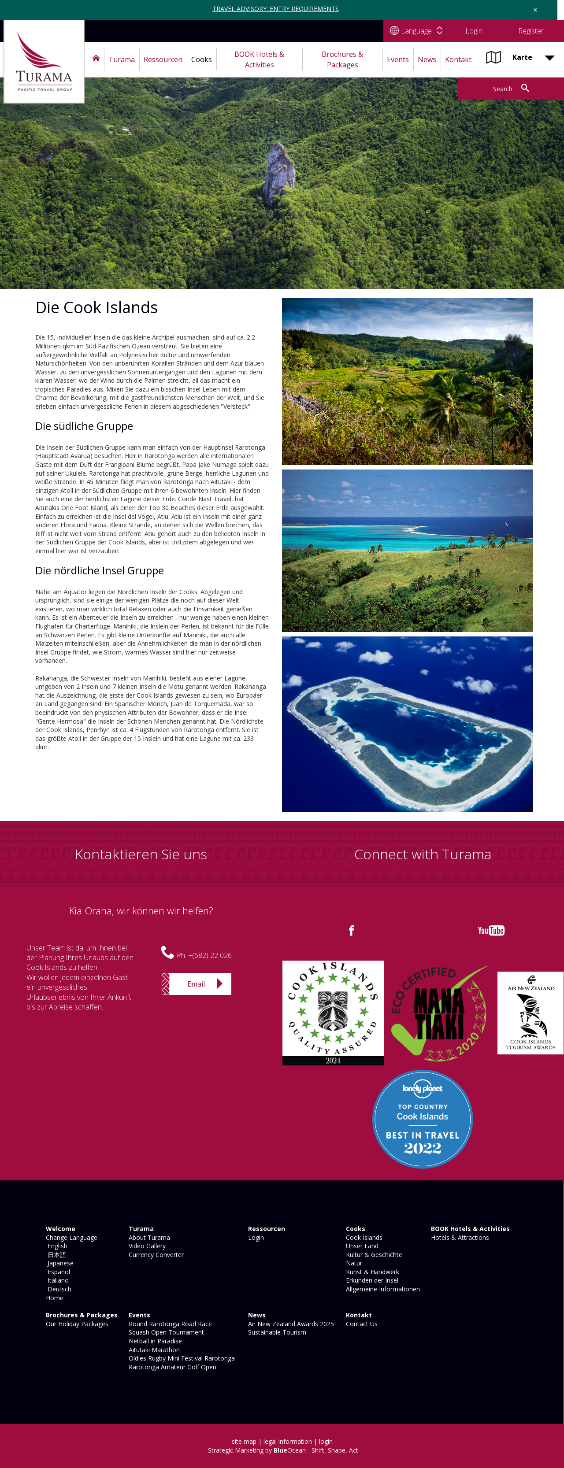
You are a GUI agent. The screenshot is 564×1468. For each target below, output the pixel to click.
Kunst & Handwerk (371, 1272)
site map (244, 1441)
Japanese (59, 1263)
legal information (287, 1441)
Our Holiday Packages (76, 1324)
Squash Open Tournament (165, 1332)
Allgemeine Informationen (382, 1289)
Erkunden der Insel (371, 1280)
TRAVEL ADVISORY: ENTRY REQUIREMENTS (275, 8)
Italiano (56, 1280)
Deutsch (57, 1289)
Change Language (70, 1237)
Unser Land (361, 1246)
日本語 (55, 1254)
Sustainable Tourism (276, 1332)
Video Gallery (146, 1246)
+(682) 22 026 (210, 955)
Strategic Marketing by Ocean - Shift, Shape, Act (283, 1450)
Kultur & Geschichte (373, 1254)
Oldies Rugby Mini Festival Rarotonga (181, 1358)
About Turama (148, 1237)
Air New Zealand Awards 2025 (290, 1324)
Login (255, 1237)
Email (196, 984)
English (55, 1246)
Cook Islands (363, 1237)
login (326, 1441)
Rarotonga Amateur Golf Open (171, 1367)
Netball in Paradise (154, 1341)
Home (53, 1298)
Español (57, 1272)
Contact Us (361, 1324)
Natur (353, 1263)
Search (502, 89)
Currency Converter (155, 1254)
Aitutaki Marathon (153, 1350)
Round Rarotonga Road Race (169, 1324)
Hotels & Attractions (459, 1237)
